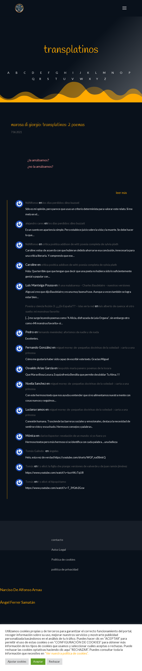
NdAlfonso (31, 202)
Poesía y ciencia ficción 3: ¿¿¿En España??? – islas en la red (59, 306)
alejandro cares (34, 223)
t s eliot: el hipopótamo (52, 481)
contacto (57, 539)
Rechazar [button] (54, 661)
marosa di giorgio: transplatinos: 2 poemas (48, 125)
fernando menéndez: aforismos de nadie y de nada (68, 332)
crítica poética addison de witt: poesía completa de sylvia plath (80, 244)
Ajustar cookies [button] (17, 661)
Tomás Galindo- (35, 451)
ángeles (53, 451)
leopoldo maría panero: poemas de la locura (84, 368)
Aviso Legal (58, 549)
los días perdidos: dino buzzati (61, 202)
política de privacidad (64, 569)
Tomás (29, 466)
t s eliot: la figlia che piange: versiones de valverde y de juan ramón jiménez (82, 466)
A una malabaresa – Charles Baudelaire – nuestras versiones (94, 285)
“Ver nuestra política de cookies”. (66, 653)
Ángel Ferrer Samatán (17, 602)
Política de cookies (63, 559)
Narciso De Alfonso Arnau (21, 589)
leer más (121, 192)
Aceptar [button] (38, 661)
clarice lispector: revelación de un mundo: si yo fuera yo (73, 435)
